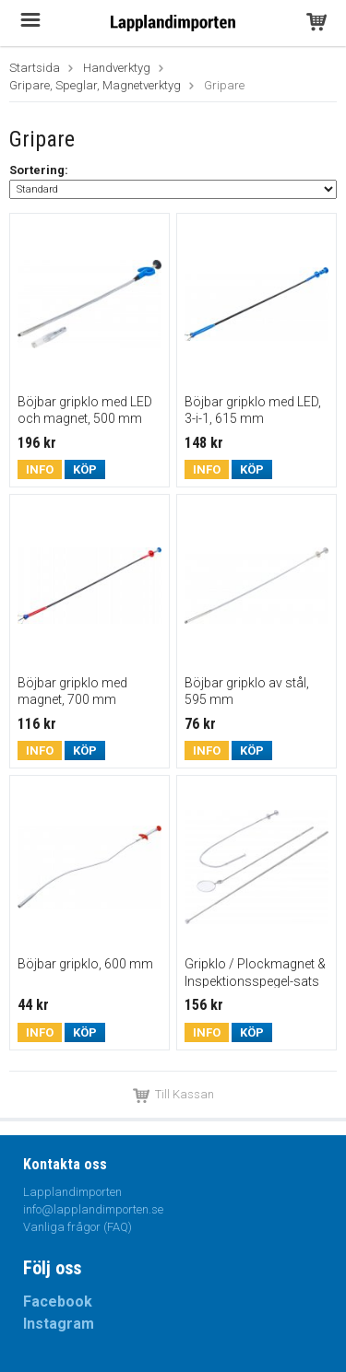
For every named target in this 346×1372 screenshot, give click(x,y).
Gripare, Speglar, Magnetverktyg (95, 85)
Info (40, 469)
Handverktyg (116, 68)
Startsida (34, 68)
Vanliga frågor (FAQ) (77, 1227)
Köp (85, 469)
